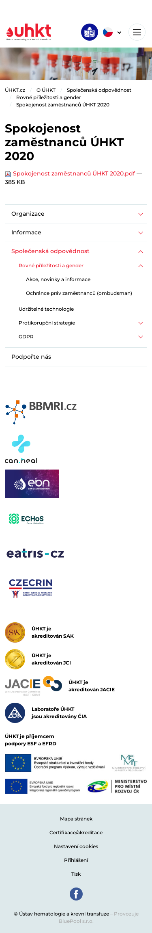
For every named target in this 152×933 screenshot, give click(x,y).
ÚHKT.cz (15, 90)
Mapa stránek (76, 819)
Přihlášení (76, 860)
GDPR (26, 336)
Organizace (28, 213)
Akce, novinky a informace (58, 279)
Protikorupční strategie (47, 323)
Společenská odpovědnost (99, 90)
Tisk (76, 874)
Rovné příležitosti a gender (48, 97)
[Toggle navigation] (137, 32)
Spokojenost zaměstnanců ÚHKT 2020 (62, 105)
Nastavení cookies (76, 846)
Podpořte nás (31, 356)
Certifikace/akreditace (76, 832)
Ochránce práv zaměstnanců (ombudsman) (79, 293)
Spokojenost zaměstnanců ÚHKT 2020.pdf (71, 173)
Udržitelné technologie (46, 309)
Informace (26, 232)
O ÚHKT (46, 90)
